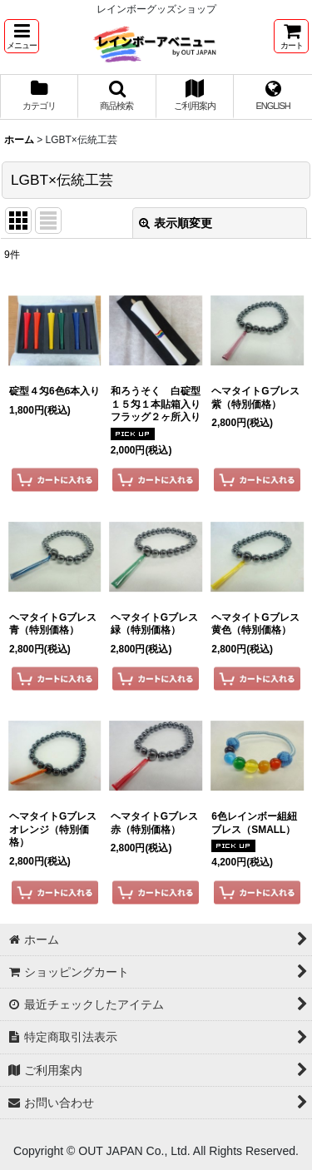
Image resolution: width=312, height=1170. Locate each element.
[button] (21, 36)
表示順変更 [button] (175, 223)
